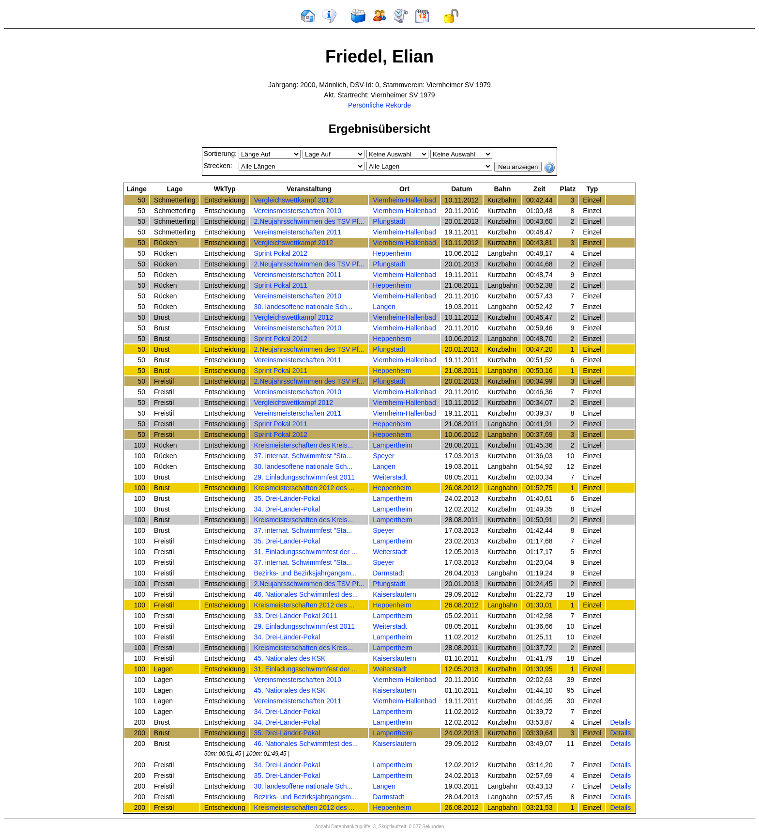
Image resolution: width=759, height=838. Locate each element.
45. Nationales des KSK (289, 658)
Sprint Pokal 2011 (280, 285)
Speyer (383, 456)
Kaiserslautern (394, 594)
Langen (384, 306)
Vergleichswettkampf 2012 (293, 200)
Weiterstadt (390, 477)
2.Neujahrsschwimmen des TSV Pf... (309, 221)
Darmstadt (388, 573)
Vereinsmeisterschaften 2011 (297, 232)
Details (620, 722)
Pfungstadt (389, 221)
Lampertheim (392, 445)
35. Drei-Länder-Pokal (287, 498)
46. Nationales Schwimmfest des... (306, 594)
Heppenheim (392, 253)
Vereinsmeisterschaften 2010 (297, 211)
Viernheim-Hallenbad (404, 200)
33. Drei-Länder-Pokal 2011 (295, 616)
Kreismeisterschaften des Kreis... (303, 445)
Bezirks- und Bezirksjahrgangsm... (305, 573)
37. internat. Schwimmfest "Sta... (303, 456)
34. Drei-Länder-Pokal (287, 509)
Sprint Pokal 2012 (280, 253)
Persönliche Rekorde (379, 105)
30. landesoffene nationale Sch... (303, 306)
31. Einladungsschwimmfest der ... (305, 552)
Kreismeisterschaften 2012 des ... (304, 488)
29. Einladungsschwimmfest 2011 (304, 477)
